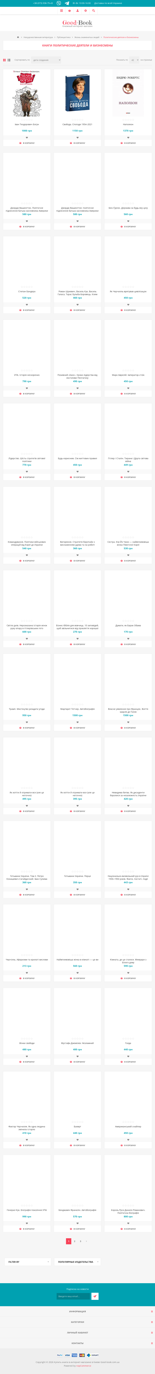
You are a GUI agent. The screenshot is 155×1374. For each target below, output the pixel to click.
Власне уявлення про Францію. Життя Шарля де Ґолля (128, 710)
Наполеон (128, 124)
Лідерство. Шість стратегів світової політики (26, 460)
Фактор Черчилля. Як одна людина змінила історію (26, 1128)
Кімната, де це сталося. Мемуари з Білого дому (128, 961)
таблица (4, 60)
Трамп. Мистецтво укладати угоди (27, 709)
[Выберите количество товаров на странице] (134, 60)
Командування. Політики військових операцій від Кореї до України (27, 543)
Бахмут (77, 1126)
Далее (86, 1241)
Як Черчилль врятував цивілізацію (128, 291)
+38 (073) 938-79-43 (43, 3)
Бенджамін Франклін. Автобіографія (77, 1210)
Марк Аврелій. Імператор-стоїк (128, 375)
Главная (18, 37)
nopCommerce (83, 1365)
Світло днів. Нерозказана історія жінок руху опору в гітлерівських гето (27, 627)
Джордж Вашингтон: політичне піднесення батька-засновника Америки (77, 209)
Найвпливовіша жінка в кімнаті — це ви (77, 959)
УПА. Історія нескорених (27, 375)
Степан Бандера (26, 291)
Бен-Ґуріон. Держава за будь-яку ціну (128, 207)
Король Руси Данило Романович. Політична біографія (128, 1211)
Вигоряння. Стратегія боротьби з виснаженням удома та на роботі (77, 543)
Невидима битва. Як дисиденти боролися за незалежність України (128, 794)
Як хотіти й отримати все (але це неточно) (27, 794)
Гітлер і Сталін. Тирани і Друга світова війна (128, 460)
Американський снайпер (128, 1126)
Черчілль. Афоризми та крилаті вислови (27, 959)
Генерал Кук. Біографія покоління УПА (27, 1210)
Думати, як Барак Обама (128, 625)
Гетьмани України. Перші (77, 876)
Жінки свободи (27, 1043)
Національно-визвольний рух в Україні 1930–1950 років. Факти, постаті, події (128, 877)
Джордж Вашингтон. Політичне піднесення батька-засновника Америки (27, 209)
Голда (128, 1043)
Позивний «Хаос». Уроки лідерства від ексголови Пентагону (77, 376)
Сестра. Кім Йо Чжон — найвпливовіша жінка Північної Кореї (128, 543)
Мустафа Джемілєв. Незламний (77, 1043)
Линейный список (9, 60)
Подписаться (95, 1296)
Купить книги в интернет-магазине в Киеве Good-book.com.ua (86, 1362)
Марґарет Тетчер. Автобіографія (77, 709)
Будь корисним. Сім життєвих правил (77, 458)
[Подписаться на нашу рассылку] (73, 1296)
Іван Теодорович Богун (27, 124)
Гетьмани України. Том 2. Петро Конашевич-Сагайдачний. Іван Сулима (27, 877)
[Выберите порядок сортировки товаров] (46, 60)
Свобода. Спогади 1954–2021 (77, 124)
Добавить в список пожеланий (27, 137)
